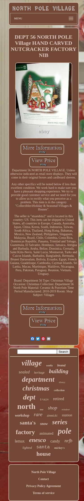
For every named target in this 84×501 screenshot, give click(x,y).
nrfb (68, 440)
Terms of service (43, 493)
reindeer (66, 409)
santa (43, 447)
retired (58, 398)
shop (52, 408)
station (67, 415)
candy (55, 441)
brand (61, 365)
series (59, 422)
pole (64, 431)
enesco (37, 440)
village (32, 363)
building (58, 371)
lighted (27, 447)
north (26, 406)
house (44, 454)
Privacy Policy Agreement (43, 486)
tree (41, 409)
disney (62, 382)
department (38, 379)
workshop (22, 415)
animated (46, 433)
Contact (43, 479)
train (44, 399)
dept (29, 397)
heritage (39, 372)
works (49, 365)
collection (59, 390)
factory (25, 432)
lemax (20, 441)
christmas (35, 388)
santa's (28, 423)
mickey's (59, 447)
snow (44, 424)
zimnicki (52, 415)
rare (38, 414)
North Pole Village (43, 472)
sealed (24, 372)
